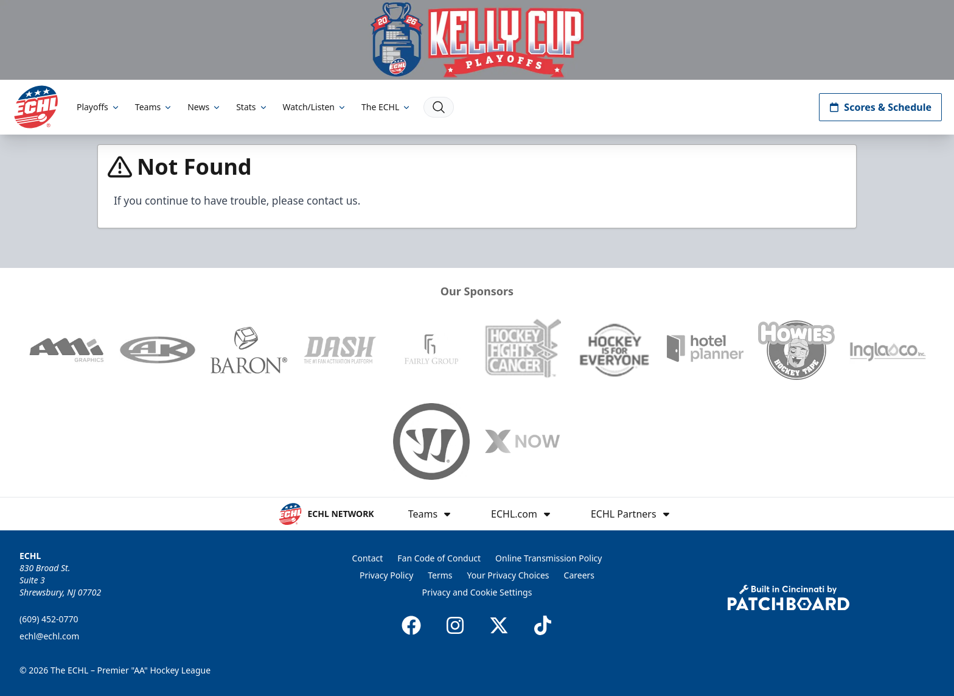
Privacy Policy (386, 575)
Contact (367, 558)
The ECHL (386, 107)
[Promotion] (477, 40)
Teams (154, 107)
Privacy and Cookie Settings (477, 592)
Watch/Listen (315, 107)
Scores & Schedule (880, 107)
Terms (440, 575)
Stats (252, 107)
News (204, 107)
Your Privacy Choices (508, 575)
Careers (579, 575)
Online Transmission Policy (548, 558)
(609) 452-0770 (48, 619)
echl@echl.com (49, 636)
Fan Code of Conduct (439, 558)
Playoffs (98, 107)
